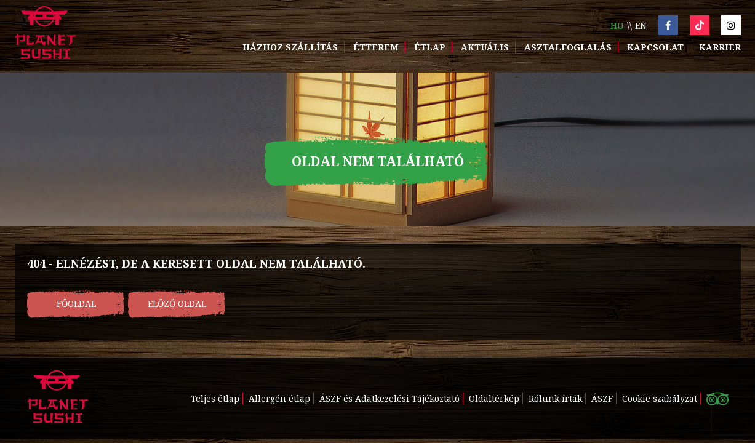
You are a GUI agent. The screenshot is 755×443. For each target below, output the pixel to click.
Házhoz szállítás (290, 47)
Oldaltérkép (494, 398)
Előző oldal (177, 303)
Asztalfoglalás (568, 47)
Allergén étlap (279, 398)
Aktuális (485, 47)
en (641, 25)
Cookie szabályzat (659, 398)
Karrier (720, 47)
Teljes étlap (215, 398)
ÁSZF (602, 398)
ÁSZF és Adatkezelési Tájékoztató (389, 398)
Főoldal (76, 303)
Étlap (429, 47)
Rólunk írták (555, 398)
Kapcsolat (655, 47)
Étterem (376, 47)
